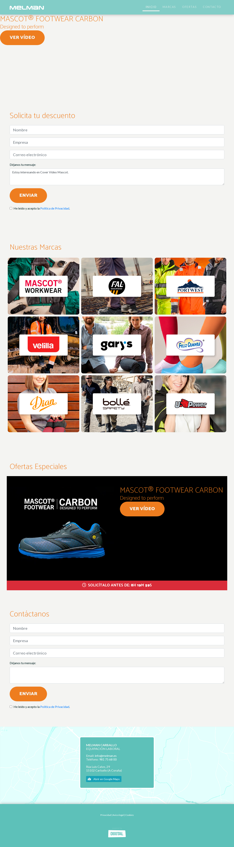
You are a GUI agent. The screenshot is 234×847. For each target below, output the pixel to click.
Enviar (28, 195)
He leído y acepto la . (42, 208)
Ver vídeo (22, 37)
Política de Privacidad (54, 208)
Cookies (129, 815)
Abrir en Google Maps (104, 779)
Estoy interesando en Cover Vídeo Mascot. (117, 177)
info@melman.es (106, 755)
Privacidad (105, 815)
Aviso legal (118, 815)
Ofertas (189, 7)
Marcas (169, 7)
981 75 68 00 (108, 759)
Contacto (212, 7)
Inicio (151, 7)
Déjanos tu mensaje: (23, 164)
